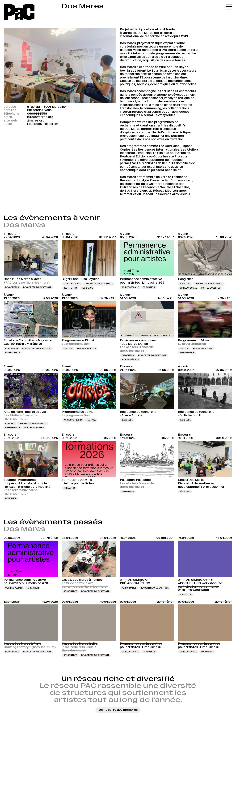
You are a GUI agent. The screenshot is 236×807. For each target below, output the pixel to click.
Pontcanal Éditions (134, 156)
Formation (149, 287)
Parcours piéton (86, 348)
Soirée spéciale (72, 284)
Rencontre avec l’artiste (37, 287)
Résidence (87, 288)
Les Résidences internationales (155, 149)
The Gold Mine (169, 146)
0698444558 (37, 113)
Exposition (11, 348)
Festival (68, 348)
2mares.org (35, 120)
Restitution (70, 288)
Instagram (50, 124)
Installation (12, 352)
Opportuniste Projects (170, 156)
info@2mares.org (40, 117)
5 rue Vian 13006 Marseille (46, 106)
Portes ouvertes (210, 288)
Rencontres (12, 287)
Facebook (34, 124)
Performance (187, 352)
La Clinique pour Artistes (171, 153)
